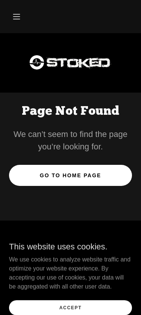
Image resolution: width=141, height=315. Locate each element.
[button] (16, 16)
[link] (70, 63)
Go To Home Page (70, 175)
